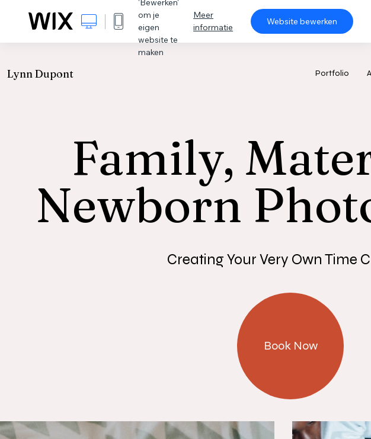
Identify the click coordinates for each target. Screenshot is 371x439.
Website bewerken (302, 21)
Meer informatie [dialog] (213, 21)
